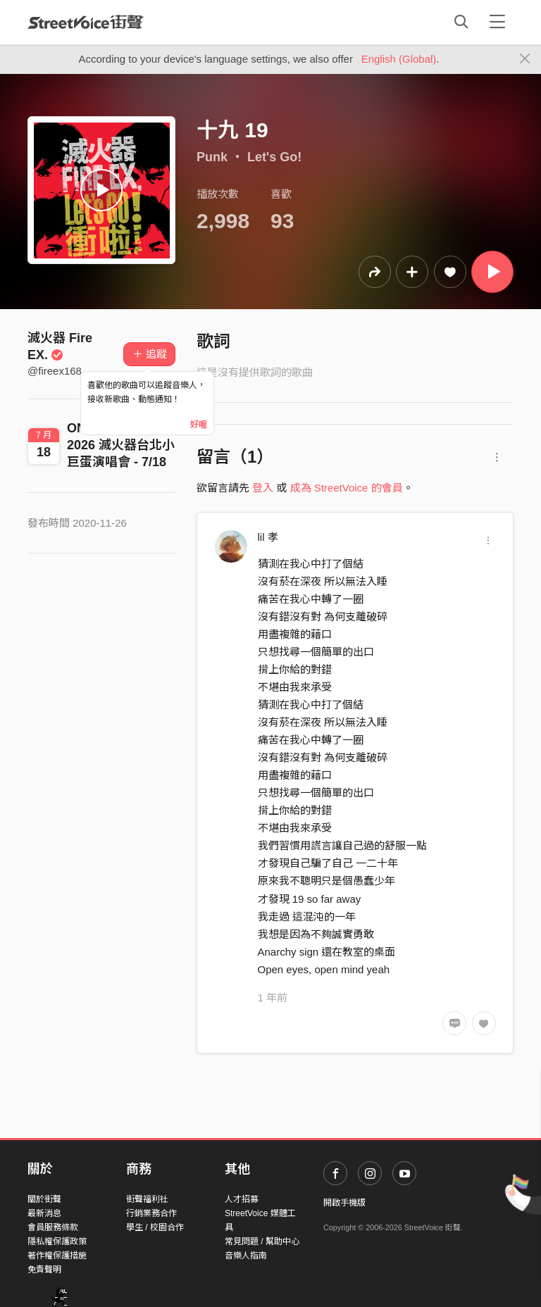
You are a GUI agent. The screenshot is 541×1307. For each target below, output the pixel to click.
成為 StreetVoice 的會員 (346, 488)
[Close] (525, 59)
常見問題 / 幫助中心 (262, 1241)
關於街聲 (44, 1199)
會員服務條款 (52, 1227)
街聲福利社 (147, 1199)
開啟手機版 (344, 1203)
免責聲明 (44, 1270)
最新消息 (44, 1213)
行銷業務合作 (151, 1213)
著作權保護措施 (57, 1256)
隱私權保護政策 (57, 1241)
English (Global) (399, 59)
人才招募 (242, 1199)
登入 (262, 488)
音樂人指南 (246, 1256)
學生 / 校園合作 (155, 1227)
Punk (212, 157)
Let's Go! (274, 157)
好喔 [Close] (198, 425)
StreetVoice (85, 22)
